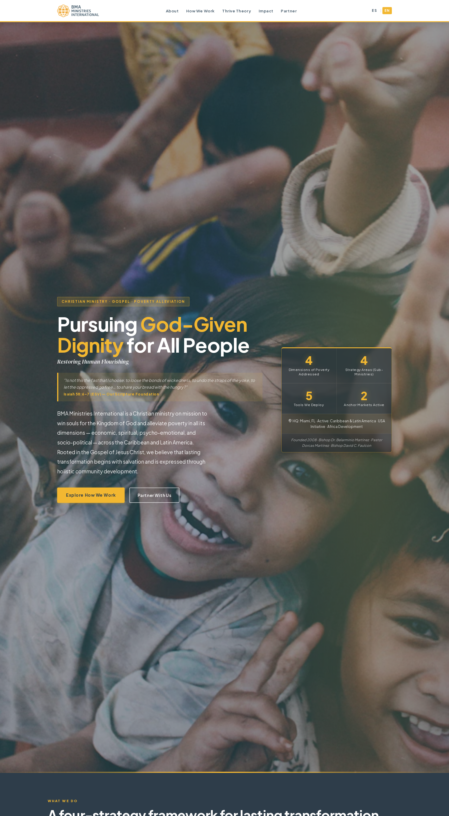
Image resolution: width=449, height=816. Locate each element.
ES (374, 10)
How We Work (200, 10)
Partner (289, 10)
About (172, 10)
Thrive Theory (236, 10)
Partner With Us (154, 495)
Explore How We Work (91, 495)
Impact (266, 10)
